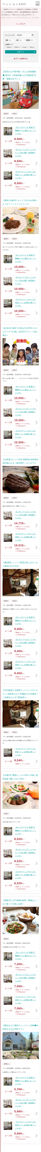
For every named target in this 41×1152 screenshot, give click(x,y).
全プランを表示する (21, 58)
